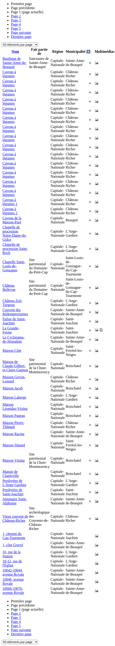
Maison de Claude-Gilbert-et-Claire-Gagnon (15, 366)
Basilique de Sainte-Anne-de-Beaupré (15, 63)
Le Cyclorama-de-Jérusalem (13, 339)
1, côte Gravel (13, 545)
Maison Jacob (13, 388)
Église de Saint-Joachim (14, 321)
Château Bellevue (9, 287)
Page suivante (21, 32)
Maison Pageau (14, 416)
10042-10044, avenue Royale (13, 572)
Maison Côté (12, 350)
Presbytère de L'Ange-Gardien (14, 483)
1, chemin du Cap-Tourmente (14, 536)
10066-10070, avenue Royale (13, 591)
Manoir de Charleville (11, 474)
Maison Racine (13, 434)
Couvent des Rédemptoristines (15, 312)
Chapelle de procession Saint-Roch (15, 249)
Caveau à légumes (9, 74)
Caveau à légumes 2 (10, 211)
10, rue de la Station (12, 554)
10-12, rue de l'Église (12, 563)
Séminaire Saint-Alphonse (15, 501)
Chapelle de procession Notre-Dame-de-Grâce (15, 233)
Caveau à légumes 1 (10, 202)
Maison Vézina (14, 460)
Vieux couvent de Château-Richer (15, 518)
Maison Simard (14, 445)
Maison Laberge (14, 397)
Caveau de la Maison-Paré (12, 220)
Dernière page (21, 37)
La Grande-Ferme (11, 330)
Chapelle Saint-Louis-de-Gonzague (14, 266)
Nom (15, 51)
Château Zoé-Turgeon (12, 303)
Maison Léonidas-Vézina (15, 406)
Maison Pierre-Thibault (13, 425)
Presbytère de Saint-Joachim (13, 492)
